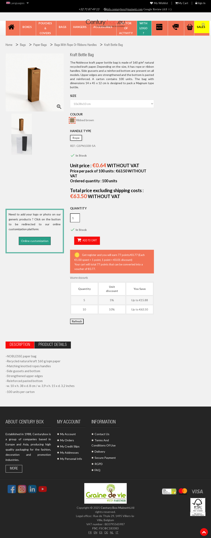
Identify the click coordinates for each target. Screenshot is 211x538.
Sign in (200, 3)
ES (100, 532)
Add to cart (83, 240)
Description (20, 345)
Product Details (53, 345)
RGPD (99, 463)
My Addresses (69, 452)
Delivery (100, 451)
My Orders (67, 440)
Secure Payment (105, 457)
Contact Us (102, 434)
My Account (68, 434)
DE (106, 532)
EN (95, 532)
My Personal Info (71, 458)
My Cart (181, 3)
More (14, 468)
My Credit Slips (70, 446)
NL (112, 532)
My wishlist (159, 3)
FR (89, 532)
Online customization (34, 241)
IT (117, 532)
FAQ (97, 470)
